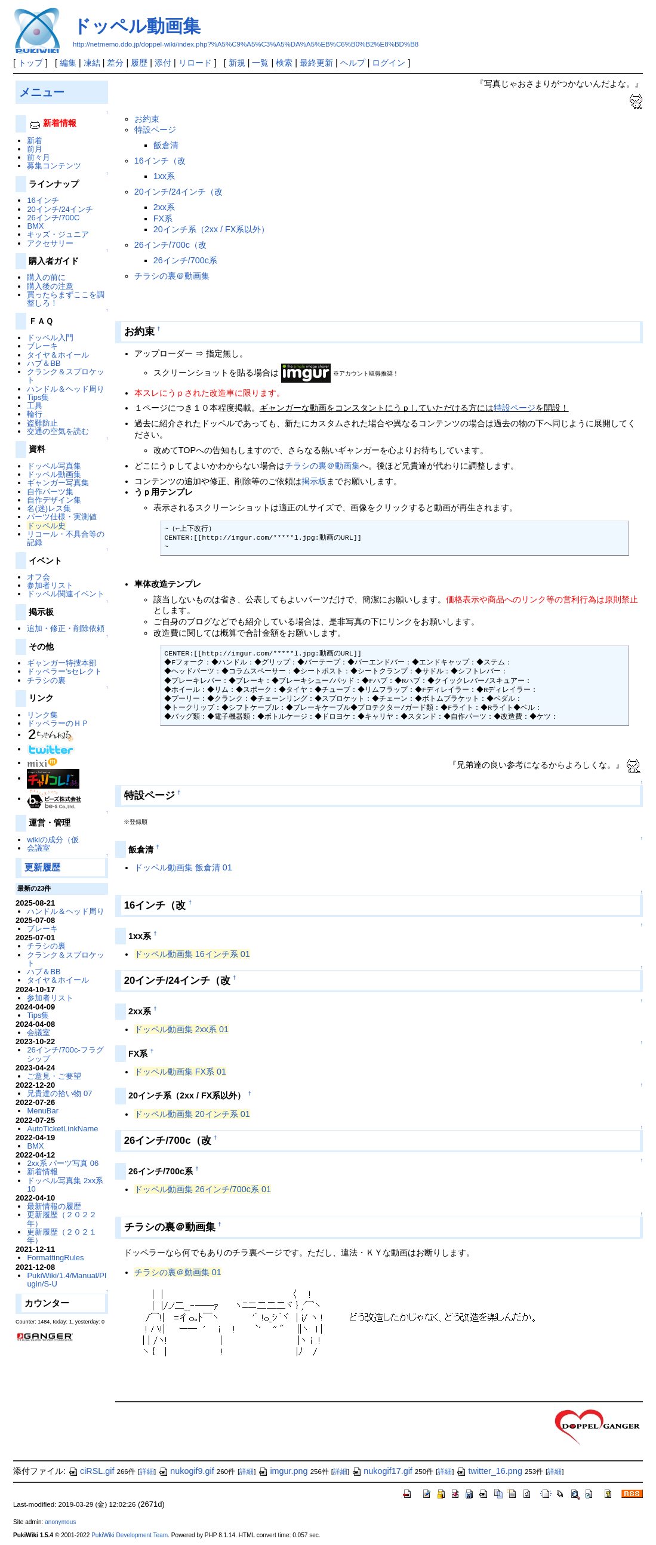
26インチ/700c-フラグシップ (65, 1054)
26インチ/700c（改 (170, 245)
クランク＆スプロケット (65, 375)
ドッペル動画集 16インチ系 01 (192, 954)
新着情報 (42, 1171)
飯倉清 (165, 145)
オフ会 (38, 577)
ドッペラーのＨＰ (58, 723)
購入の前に (46, 277)
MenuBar (42, 1110)
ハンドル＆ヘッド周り (65, 388)
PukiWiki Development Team (129, 1535)
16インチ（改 (160, 160)
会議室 (38, 848)
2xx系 (164, 207)
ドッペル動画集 (137, 26)
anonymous (60, 1522)
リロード (195, 62)
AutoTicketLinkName (62, 1128)
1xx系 (164, 176)
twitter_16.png (489, 1471)
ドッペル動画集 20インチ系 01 (192, 1114)
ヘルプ (352, 62)
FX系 (163, 218)
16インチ (42, 200)
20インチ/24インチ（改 (178, 191)
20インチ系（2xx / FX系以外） (211, 229)
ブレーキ (42, 345)
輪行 (34, 414)
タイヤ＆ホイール (58, 354)
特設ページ (155, 129)
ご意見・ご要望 (54, 1076)
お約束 (146, 119)
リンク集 (42, 714)
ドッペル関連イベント (65, 593)
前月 (34, 148)
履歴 (139, 62)
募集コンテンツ (54, 165)
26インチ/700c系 (185, 260)
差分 (115, 62)
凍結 (92, 62)
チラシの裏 (46, 680)
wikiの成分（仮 (53, 839)
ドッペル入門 (50, 337)
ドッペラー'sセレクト (64, 671)
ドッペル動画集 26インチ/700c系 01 (202, 1189)
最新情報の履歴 (54, 1206)
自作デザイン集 (54, 499)
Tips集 (38, 397)
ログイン (388, 62)
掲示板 (314, 481)
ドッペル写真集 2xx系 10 (65, 1184)
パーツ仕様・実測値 (62, 516)
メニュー (41, 92)
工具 (34, 405)
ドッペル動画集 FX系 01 (180, 1071)
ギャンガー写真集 (58, 482)
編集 (68, 62)
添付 (163, 62)
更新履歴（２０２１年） (62, 1236)
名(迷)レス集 (49, 508)
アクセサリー (50, 243)
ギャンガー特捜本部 (62, 662)
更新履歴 (42, 867)
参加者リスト (50, 585)
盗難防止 (42, 422)
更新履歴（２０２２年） (62, 1218)
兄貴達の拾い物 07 (59, 1093)
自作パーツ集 (50, 491)
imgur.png (282, 1471)
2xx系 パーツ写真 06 (62, 1163)
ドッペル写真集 (54, 465)
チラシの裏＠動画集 (172, 276)
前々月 (38, 157)
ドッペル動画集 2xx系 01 (181, 1029)
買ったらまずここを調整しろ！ (65, 298)
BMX (35, 225)
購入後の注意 (50, 286)
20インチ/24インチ (60, 209)
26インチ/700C (53, 217)
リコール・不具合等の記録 (65, 538)
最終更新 (316, 62)
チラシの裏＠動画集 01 (177, 1272)
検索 (284, 62)
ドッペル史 (46, 525)
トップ (30, 62)
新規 (237, 62)
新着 (34, 140)
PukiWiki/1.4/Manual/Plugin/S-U (66, 1279)
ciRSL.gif (91, 1471)
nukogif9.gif (186, 1471)
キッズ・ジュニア (58, 234)
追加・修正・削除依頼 (65, 628)
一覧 (260, 62)
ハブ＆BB (43, 363)
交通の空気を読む (58, 431)
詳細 (147, 1471)
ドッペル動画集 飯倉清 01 (183, 867)
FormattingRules (55, 1257)
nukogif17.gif (382, 1471)
